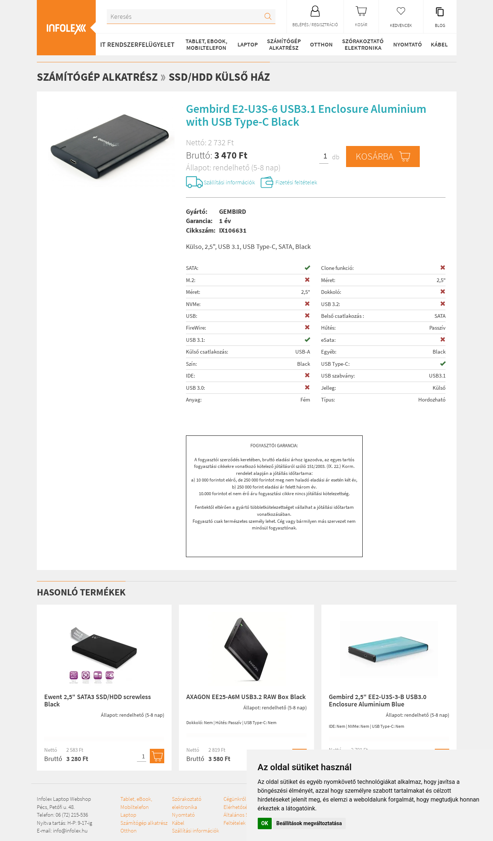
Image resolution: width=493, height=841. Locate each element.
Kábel (439, 44)
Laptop (247, 44)
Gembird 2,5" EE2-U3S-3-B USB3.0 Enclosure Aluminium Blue (377, 700)
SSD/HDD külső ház (219, 77)
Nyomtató (407, 44)
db (335, 157)
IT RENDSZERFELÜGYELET (137, 44)
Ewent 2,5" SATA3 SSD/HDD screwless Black (97, 700)
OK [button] (264, 823)
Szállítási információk (229, 182)
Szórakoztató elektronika (363, 44)
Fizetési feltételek (296, 182)
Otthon (321, 44)
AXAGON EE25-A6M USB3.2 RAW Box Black (246, 696)
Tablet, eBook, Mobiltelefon (206, 44)
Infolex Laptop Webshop (64, 798)
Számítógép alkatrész (284, 44)
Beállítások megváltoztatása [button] (309, 823)
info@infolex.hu (70, 830)
